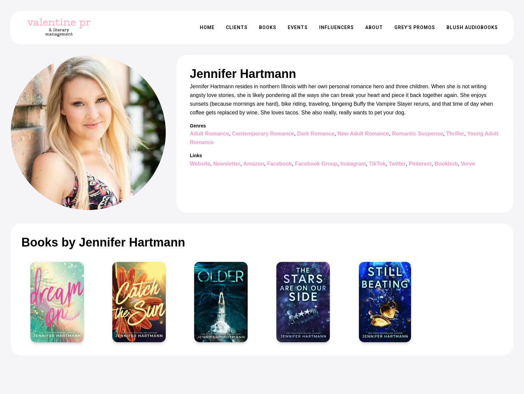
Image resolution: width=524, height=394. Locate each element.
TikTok (377, 164)
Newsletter (226, 164)
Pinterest (420, 164)
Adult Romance (209, 133)
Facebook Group (316, 164)
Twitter (397, 164)
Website (200, 164)
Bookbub (445, 164)
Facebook (279, 164)
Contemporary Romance (263, 133)
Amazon (253, 164)
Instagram (353, 164)
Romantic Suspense (417, 133)
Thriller (455, 133)
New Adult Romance (363, 133)
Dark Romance (316, 133)
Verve (468, 164)
